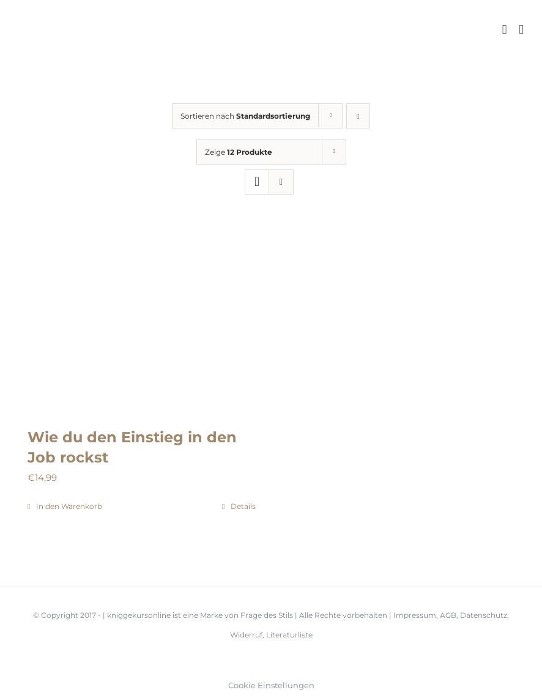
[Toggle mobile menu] (521, 29)
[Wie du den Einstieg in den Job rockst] (141, 323)
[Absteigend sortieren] (358, 115)
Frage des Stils (267, 615)
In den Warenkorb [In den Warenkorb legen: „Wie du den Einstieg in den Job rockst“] (69, 506)
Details (243, 506)
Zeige (238, 152)
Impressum (414, 615)
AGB (448, 615)
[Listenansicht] (281, 182)
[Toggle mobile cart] (504, 29)
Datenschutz (483, 615)
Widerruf (246, 634)
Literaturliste (289, 634)
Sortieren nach (245, 116)
